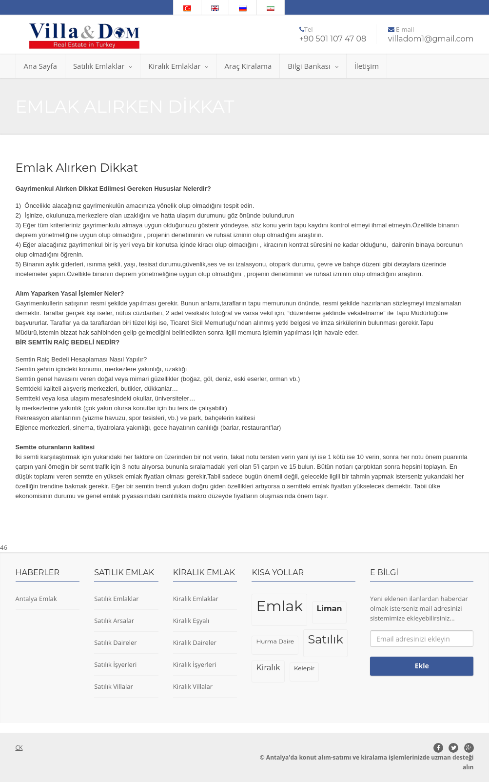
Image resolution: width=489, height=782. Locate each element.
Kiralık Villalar (193, 686)
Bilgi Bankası (313, 66)
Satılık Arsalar (114, 620)
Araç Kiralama (248, 66)
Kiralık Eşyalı (191, 620)
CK (19, 747)
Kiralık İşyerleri (194, 664)
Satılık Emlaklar (102, 66)
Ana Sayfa (40, 66)
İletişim (366, 66)
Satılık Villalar (113, 686)
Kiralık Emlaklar (178, 66)
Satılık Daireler (115, 642)
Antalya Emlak (36, 598)
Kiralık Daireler (194, 642)
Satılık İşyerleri (115, 664)
